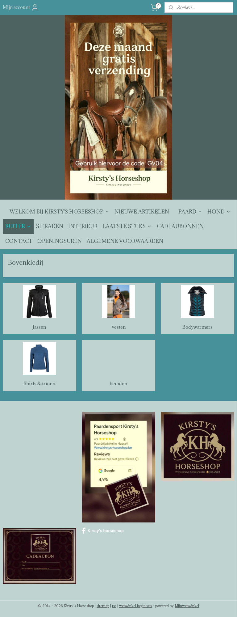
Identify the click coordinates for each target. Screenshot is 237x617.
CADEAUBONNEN (180, 226)
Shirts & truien (39, 384)
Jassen (39, 327)
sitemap (103, 605)
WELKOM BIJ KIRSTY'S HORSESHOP (60, 211)
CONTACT (18, 241)
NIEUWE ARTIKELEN (141, 211)
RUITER (18, 226)
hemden (118, 384)
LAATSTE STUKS (127, 226)
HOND (219, 211)
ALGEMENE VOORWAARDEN (125, 241)
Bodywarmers (197, 327)
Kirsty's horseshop (103, 531)
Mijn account (21, 7)
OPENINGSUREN (59, 241)
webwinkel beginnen (135, 605)
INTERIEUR (83, 226)
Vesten (118, 327)
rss (114, 605)
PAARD (190, 211)
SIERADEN (49, 226)
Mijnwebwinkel (187, 605)
